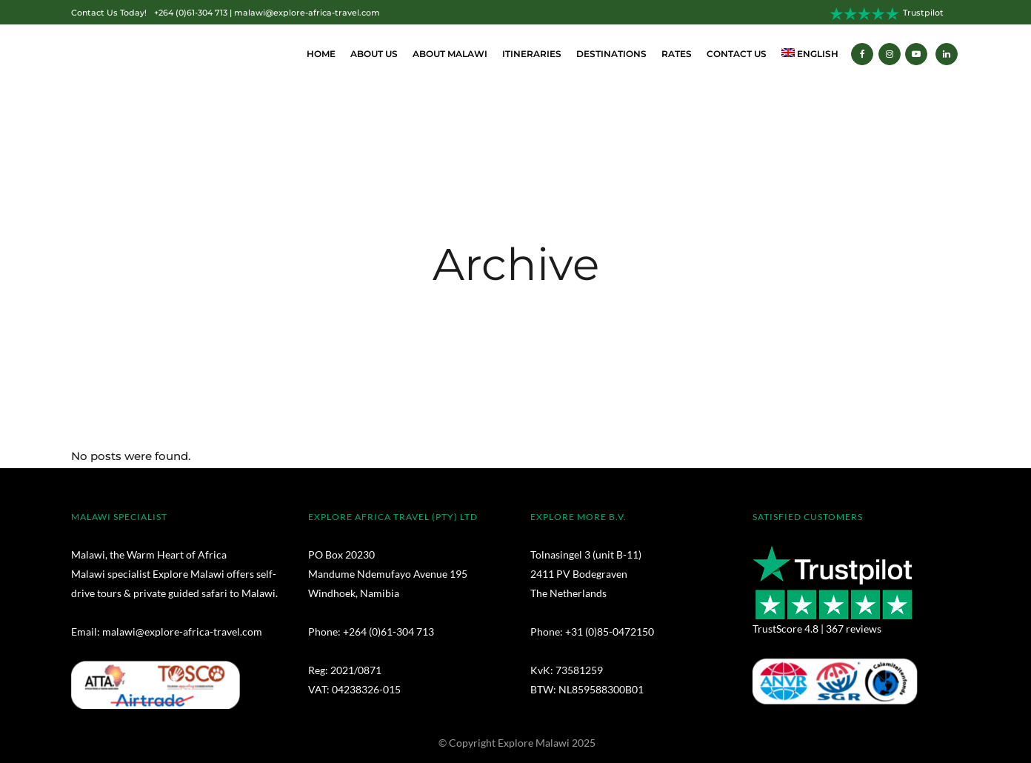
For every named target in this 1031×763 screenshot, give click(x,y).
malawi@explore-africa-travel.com (307, 13)
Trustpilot (923, 13)
